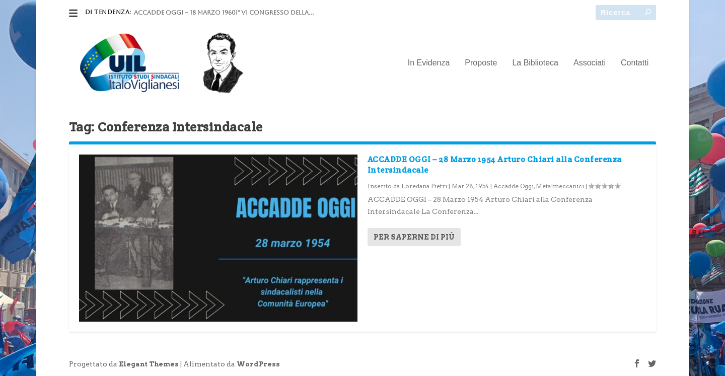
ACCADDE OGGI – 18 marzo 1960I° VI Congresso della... (224, 12)
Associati (589, 63)
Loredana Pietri (424, 186)
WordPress (258, 364)
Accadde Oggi (513, 186)
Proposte (481, 63)
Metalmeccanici (560, 186)
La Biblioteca (535, 63)
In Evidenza (429, 63)
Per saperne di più (414, 237)
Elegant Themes (149, 364)
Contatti (634, 63)
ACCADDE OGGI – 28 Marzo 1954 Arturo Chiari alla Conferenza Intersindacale (495, 164)
